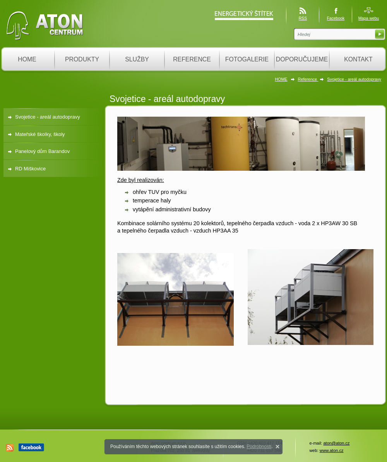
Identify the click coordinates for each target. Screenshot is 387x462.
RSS (303, 18)
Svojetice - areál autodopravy (354, 79)
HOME (27, 59)
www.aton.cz (332, 450)
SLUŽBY (137, 59)
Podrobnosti (259, 446)
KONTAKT (358, 59)
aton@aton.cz (336, 443)
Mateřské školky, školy (40, 134)
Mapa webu (368, 18)
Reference (308, 79)
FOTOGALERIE (247, 59)
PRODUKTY (82, 59)
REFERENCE (192, 59)
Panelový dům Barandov (42, 151)
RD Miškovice (30, 169)
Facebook (336, 18)
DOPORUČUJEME (302, 59)
